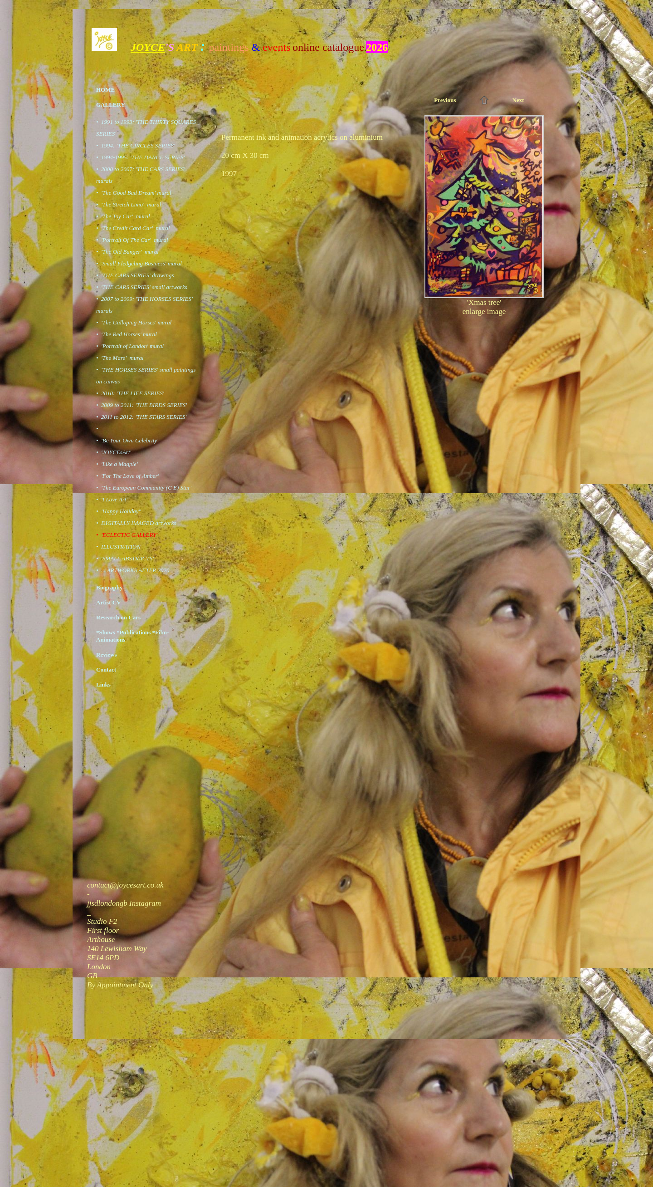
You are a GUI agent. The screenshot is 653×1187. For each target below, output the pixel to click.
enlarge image (484, 311)
